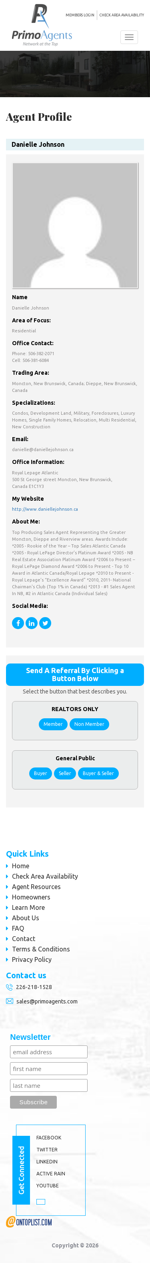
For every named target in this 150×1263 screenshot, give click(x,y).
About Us (25, 917)
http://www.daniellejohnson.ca (45, 509)
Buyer (40, 773)
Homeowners (31, 897)
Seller (65, 773)
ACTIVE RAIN (50, 1173)
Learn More (28, 907)
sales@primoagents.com (47, 1001)
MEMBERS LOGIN (80, 15)
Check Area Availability (122, 15)
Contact (23, 938)
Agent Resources (36, 886)
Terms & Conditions (41, 949)
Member (53, 724)
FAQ (18, 928)
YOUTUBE (47, 1185)
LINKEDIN (47, 1161)
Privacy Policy (32, 959)
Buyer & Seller (98, 773)
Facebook (48, 1137)
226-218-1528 (34, 987)
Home (20, 865)
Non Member (89, 724)
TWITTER (47, 1149)
